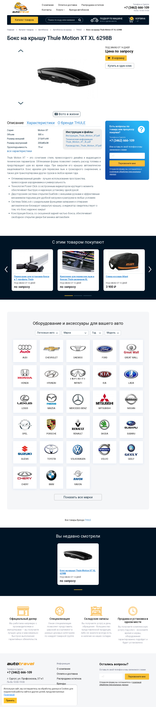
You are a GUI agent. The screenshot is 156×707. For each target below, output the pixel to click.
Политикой (9, 695)
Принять (10, 700)
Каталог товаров (24, 19)
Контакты (46, 10)
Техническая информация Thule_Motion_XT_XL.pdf (79, 140)
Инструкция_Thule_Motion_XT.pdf (83, 135)
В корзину (116, 58)
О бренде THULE (71, 123)
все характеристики (19, 151)
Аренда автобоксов (79, 10)
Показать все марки (78, 497)
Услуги (60, 10)
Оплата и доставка (67, 5)
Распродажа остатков (93, 5)
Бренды (61, 683)
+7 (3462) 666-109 (136, 7)
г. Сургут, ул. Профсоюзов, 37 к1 (25, 678)
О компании (48, 5)
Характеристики (41, 123)
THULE (88, 520)
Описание (15, 123)
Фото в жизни (67, 114)
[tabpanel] (32, 270)
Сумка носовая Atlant (117, 276)
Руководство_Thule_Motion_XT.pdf (84, 145)
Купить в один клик (120, 65)
